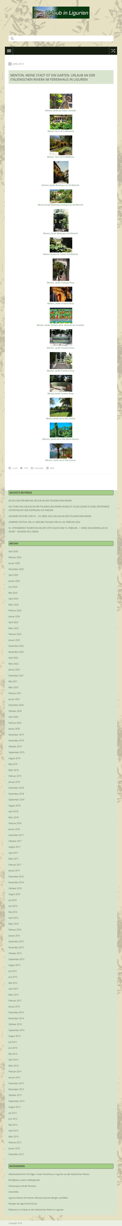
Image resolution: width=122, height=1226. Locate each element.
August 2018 (14, 805)
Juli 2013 (13, 1113)
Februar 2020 (15, 722)
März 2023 (14, 628)
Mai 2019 (13, 764)
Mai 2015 (13, 982)
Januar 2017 (14, 870)
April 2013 (13, 1130)
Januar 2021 (14, 699)
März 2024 (14, 604)
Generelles (39, 468)
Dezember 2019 (16, 734)
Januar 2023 (14, 640)
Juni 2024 (13, 586)
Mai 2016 (13, 912)
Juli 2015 (13, 971)
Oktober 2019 (15, 746)
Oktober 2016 (15, 888)
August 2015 (14, 965)
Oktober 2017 (15, 841)
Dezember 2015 (16, 941)
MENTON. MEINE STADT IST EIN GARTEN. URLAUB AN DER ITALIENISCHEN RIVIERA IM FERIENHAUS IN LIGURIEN (52, 77)
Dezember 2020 (16, 705)
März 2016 (14, 923)
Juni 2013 (13, 1118)
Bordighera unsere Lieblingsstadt (24, 1180)
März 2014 (14, 1065)
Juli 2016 (13, 900)
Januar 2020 (14, 728)
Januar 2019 (14, 782)
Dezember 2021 (16, 675)
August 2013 (14, 1107)
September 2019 (16, 752)
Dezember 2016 (16, 876)
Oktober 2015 (15, 953)
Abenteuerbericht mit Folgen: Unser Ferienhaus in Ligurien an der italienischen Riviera (49, 1174)
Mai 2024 (13, 592)
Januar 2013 (14, 1148)
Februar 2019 (15, 776)
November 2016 (16, 882)
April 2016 (13, 917)
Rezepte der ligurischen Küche (23, 1203)
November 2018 (16, 793)
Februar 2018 (15, 823)
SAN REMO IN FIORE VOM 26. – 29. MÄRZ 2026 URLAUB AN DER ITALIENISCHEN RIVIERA (50, 516)
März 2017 (14, 858)
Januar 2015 (14, 1006)
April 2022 (13, 657)
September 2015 (16, 959)
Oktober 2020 (15, 711)
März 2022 (14, 663)
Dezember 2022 (16, 645)
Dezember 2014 (16, 1012)
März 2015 (14, 994)
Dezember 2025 (16, 569)
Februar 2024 (15, 610)
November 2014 (16, 1018)
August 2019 (14, 758)
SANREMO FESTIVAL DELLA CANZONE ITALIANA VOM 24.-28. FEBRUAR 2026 (44, 522)
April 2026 (13, 551)
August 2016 (14, 894)
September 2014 (16, 1030)
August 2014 (14, 1036)
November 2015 (16, 947)
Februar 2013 (15, 1142)
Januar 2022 (14, 669)
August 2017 (14, 846)
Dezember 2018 (16, 787)
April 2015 (13, 988)
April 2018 (13, 811)
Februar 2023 (15, 634)
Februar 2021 (15, 693)
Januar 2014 (14, 1077)
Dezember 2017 (16, 835)
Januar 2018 (14, 829)
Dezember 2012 (16, 1154)
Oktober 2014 (15, 1024)
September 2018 (16, 799)
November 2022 (16, 651)
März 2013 (14, 1136)
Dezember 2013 (16, 1083)
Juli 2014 (13, 1042)
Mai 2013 (13, 1124)
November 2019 (16, 740)
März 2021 (14, 687)
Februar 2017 (15, 864)
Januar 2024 (14, 616)
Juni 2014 (13, 1047)
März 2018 (14, 817)
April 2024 (13, 598)
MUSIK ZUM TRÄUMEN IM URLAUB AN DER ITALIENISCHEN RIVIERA (40, 500)
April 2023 (13, 622)
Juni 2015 (13, 977)
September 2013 (16, 1101)
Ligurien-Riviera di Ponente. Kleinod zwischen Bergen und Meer (38, 1197)
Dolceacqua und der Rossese (22, 1186)
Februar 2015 (15, 1000)
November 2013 (16, 1089)
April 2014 (13, 1059)
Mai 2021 (13, 681)
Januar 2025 (14, 581)
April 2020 (13, 716)
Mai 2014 (13, 1053)
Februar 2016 (15, 929)
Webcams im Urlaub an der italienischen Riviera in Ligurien (36, 1209)
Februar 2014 (15, 1071)
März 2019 (14, 770)
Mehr (52, 468)
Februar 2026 (15, 557)
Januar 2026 (14, 563)
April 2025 (13, 575)
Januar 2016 (14, 935)
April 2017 (13, 852)
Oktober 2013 (15, 1095)
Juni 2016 (13, 906)
